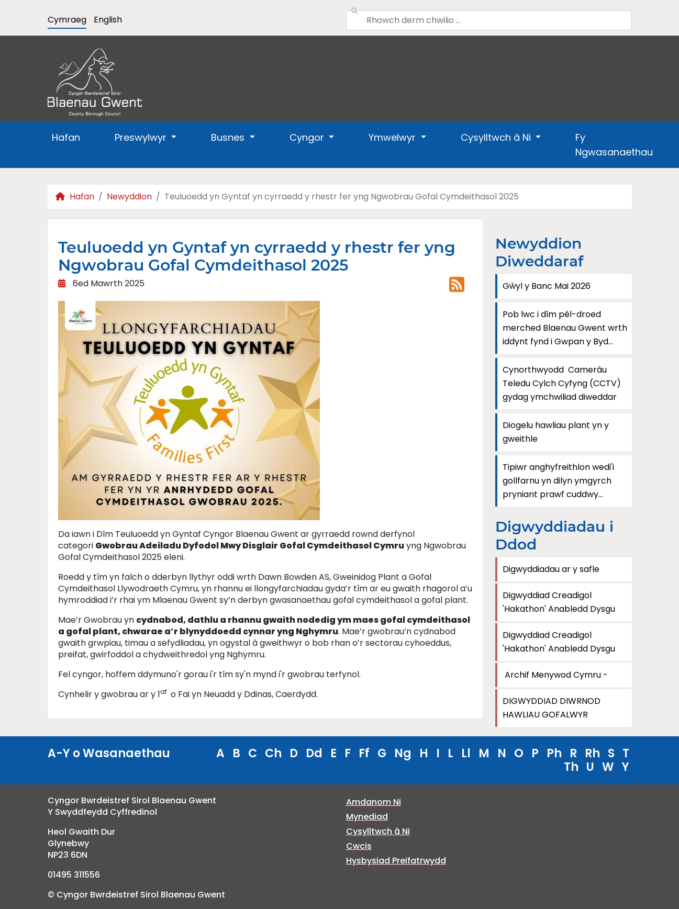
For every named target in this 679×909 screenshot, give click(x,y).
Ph (554, 753)
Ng (402, 753)
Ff (364, 753)
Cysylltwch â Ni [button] (497, 137)
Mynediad (367, 817)
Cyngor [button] (308, 137)
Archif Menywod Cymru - (555, 675)
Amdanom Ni (373, 802)
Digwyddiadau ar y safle (551, 569)
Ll (466, 753)
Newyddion (129, 196)
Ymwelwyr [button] (393, 137)
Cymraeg (67, 20)
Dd (314, 753)
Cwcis (359, 846)
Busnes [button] (229, 137)
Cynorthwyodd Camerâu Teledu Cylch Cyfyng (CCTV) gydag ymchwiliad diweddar (562, 383)
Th (571, 767)
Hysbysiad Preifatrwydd (396, 861)
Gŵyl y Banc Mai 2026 (547, 286)
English (108, 20)
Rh (592, 753)
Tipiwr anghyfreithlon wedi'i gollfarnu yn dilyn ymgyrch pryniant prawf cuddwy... (558, 480)
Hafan (66, 137)
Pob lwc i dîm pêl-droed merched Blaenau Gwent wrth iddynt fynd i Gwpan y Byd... (565, 327)
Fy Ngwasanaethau (614, 145)
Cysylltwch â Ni (378, 831)
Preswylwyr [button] (142, 137)
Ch (273, 753)
